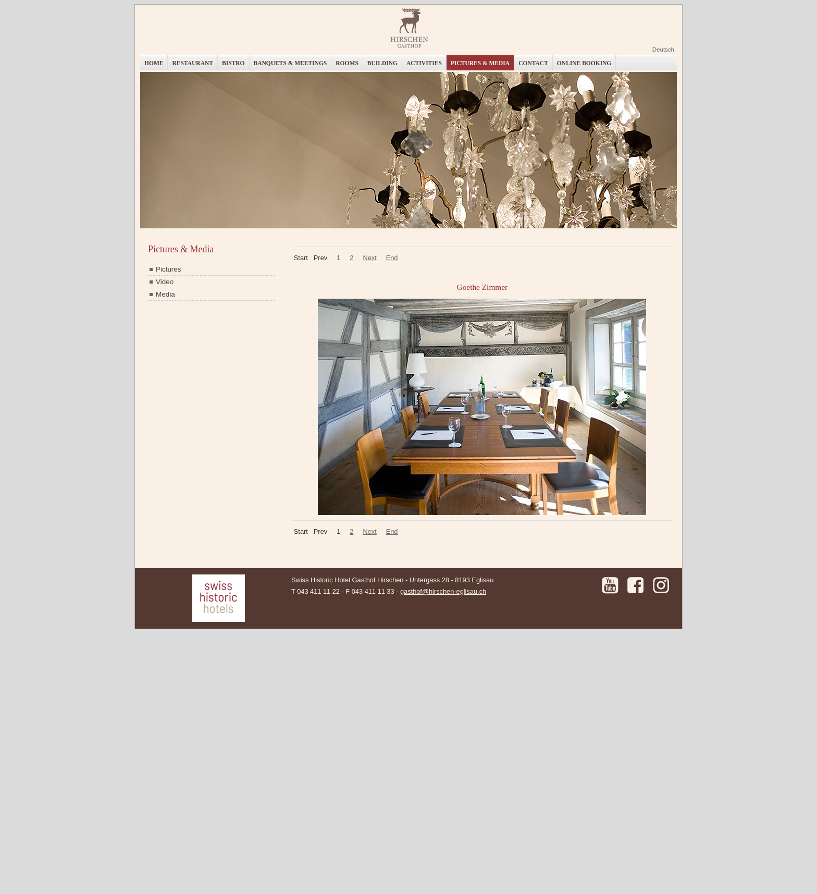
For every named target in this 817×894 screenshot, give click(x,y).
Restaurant (192, 63)
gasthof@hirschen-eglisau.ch (443, 591)
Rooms (347, 63)
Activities (424, 63)
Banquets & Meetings (290, 63)
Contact (533, 63)
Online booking (584, 63)
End (392, 258)
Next (369, 258)
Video (165, 282)
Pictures (168, 269)
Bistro (233, 63)
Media (165, 294)
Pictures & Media (480, 63)
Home (153, 63)
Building (382, 63)
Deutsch (663, 49)
